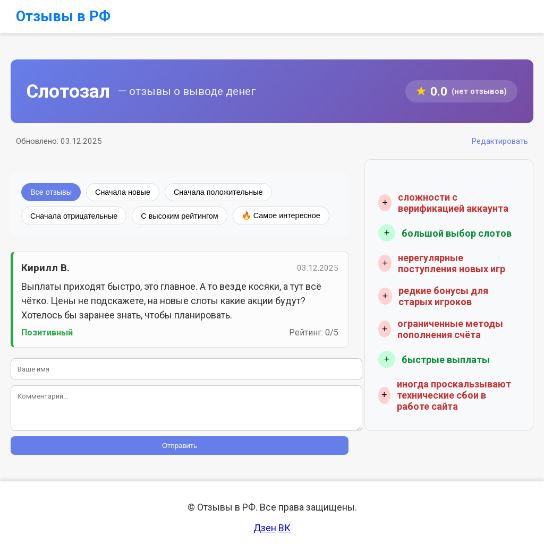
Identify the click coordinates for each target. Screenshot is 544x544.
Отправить (179, 446)
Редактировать (499, 141)
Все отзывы (51, 192)
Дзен (264, 527)
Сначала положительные (218, 192)
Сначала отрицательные (73, 216)
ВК (284, 527)
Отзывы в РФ (63, 16)
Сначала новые (122, 192)
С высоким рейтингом (179, 216)
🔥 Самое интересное (281, 215)
